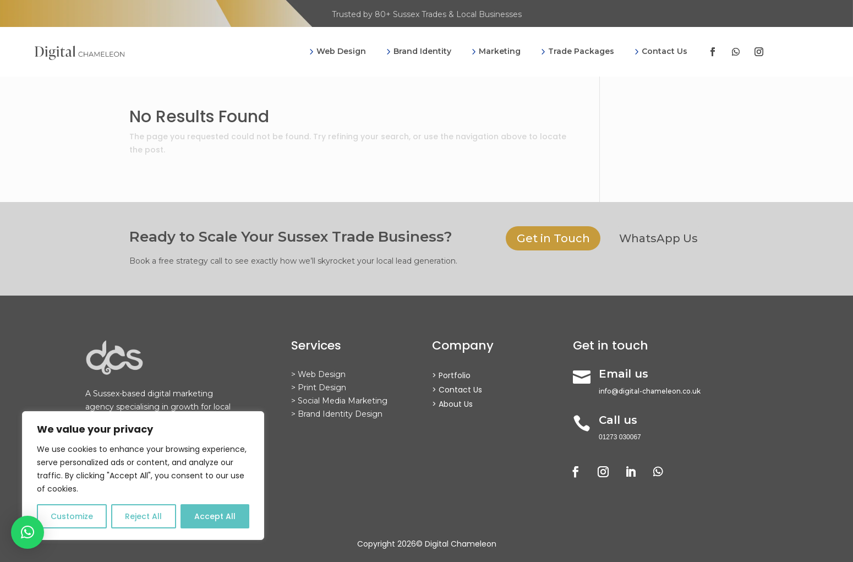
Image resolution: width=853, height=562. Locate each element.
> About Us (452, 404)
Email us (623, 373)
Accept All (215, 516)
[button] (27, 532)
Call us (618, 420)
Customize (72, 516)
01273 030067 (620, 437)
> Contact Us (457, 389)
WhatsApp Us (659, 238)
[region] (143, 475)
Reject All (143, 516)
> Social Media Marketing (339, 401)
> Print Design (318, 387)
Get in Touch (553, 238)
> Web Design (318, 374)
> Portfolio (451, 375)
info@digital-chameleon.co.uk (650, 391)
